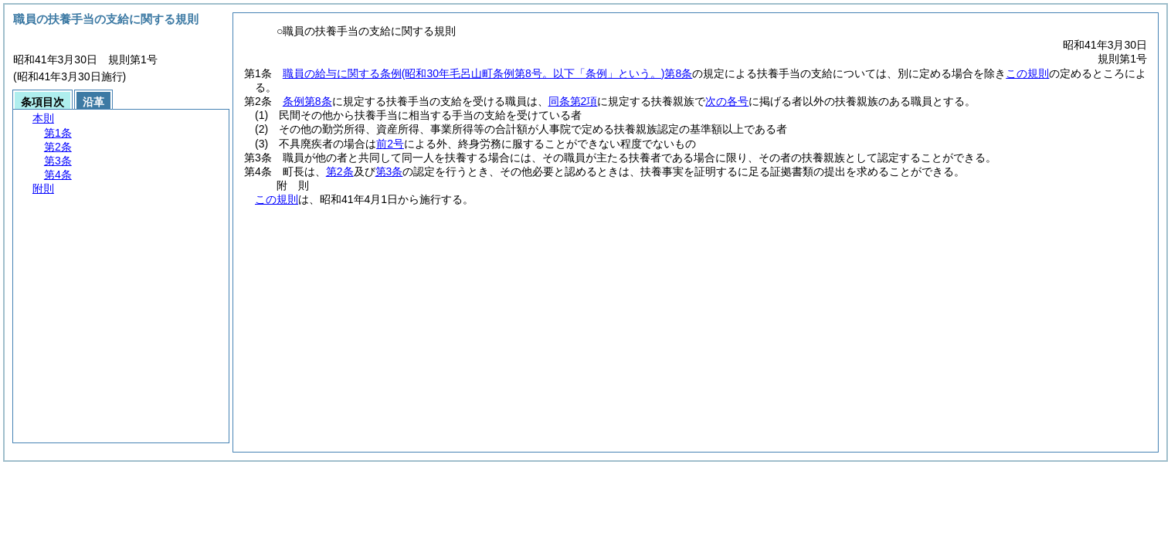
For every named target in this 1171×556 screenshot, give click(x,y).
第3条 (389, 171)
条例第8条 (307, 101)
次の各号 (726, 101)
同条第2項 (573, 101)
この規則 (1027, 73)
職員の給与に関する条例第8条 (487, 73)
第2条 (340, 171)
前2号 (390, 143)
